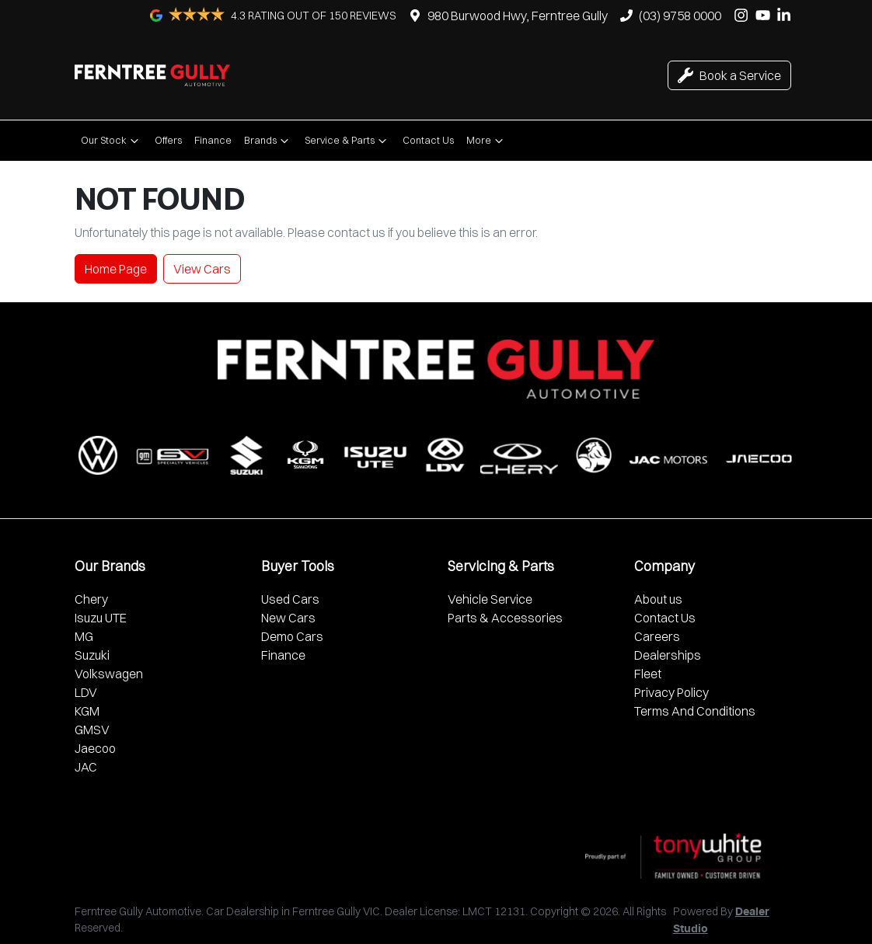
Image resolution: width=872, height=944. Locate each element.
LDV (86, 692)
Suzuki (92, 655)
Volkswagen (109, 673)
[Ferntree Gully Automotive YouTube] (765, 15)
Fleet (647, 673)
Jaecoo (95, 748)
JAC (86, 767)
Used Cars (290, 599)
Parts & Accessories (505, 617)
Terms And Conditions (694, 711)
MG (84, 636)
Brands (268, 140)
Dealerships (667, 655)
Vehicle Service (490, 599)
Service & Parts (347, 140)
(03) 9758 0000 (680, 15)
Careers (657, 636)
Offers (168, 140)
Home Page (116, 269)
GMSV (92, 729)
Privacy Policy (671, 692)
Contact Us (428, 140)
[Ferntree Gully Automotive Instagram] (744, 15)
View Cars (202, 269)
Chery (91, 599)
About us (658, 599)
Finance (213, 140)
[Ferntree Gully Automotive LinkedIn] (786, 15)
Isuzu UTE (101, 617)
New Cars (288, 617)
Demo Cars (292, 636)
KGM (87, 711)
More (486, 140)
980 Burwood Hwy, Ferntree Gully (517, 15)
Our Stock (111, 140)
